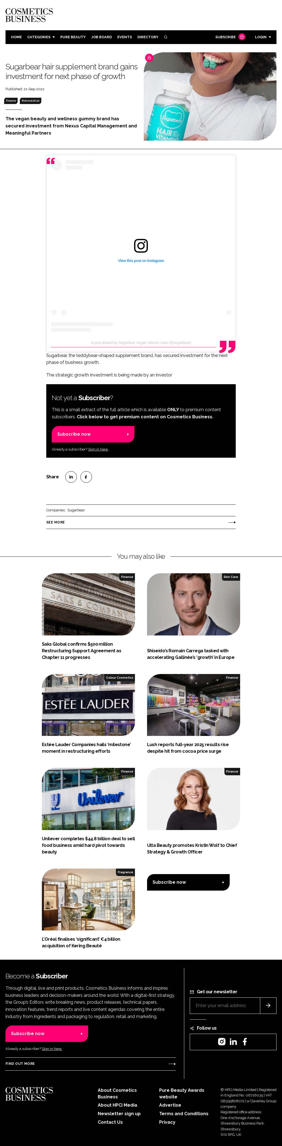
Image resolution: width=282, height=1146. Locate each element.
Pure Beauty (73, 37)
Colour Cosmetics (119, 677)
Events (124, 37)
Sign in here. (98, 449)
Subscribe (229, 37)
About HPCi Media (117, 1105)
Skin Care (231, 577)
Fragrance (125, 872)
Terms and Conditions (183, 1113)
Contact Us (110, 1122)
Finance (11, 100)
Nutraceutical (30, 100)
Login (261, 37)
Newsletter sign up (119, 1113)
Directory (147, 37)
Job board (101, 37)
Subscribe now (74, 434)
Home (16, 37)
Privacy (167, 1122)
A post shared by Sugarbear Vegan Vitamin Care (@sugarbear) (141, 342)
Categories (38, 37)
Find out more (20, 1064)
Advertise (170, 1105)
